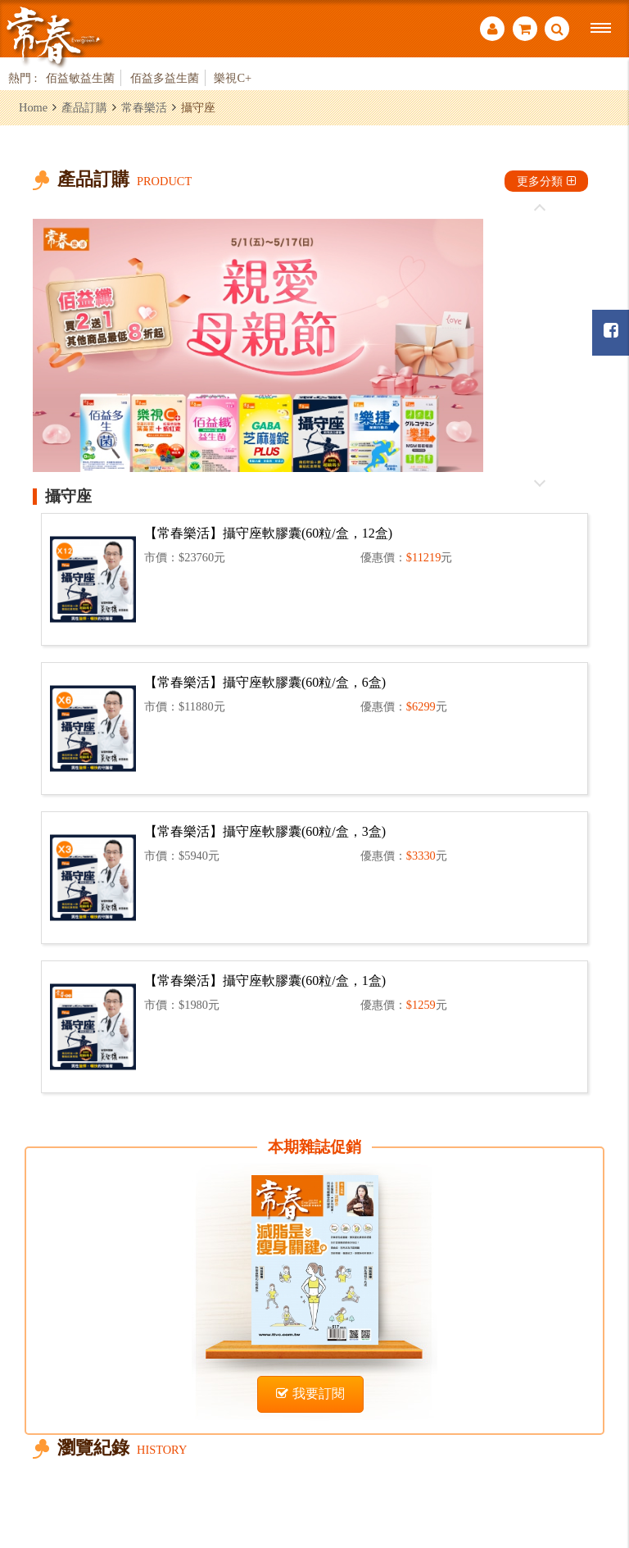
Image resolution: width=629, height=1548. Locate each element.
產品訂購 (84, 107)
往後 (539, 482)
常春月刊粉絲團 (611, 330)
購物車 (525, 28)
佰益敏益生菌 (80, 77)
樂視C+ (232, 77)
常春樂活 (144, 107)
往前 (539, 208)
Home (33, 107)
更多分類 (546, 181)
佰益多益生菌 (164, 77)
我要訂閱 (310, 1393)
